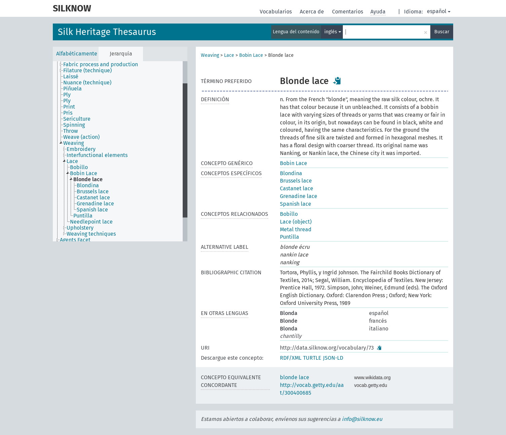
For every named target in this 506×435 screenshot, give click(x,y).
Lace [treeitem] (72, 161)
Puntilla (289, 237)
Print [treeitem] (69, 107)
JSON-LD (333, 358)
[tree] (120, 151)
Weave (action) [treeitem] (81, 137)
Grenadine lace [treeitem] (95, 204)
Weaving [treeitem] (73, 143)
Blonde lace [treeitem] (88, 179)
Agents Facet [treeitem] (75, 240)
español (438, 11)
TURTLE (312, 358)
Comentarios (348, 11)
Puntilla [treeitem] (83, 216)
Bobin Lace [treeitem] (83, 173)
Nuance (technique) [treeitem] (87, 83)
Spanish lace (295, 204)
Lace (229, 55)
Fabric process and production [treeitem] (100, 65)
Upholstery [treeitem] (80, 228)
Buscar (441, 32)
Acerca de (312, 11)
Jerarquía (121, 53)
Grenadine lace (298, 196)
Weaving (210, 55)
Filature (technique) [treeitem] (87, 71)
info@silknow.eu (362, 419)
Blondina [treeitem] (88, 186)
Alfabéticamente (76, 53)
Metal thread (296, 229)
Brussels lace (296, 180)
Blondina (291, 173)
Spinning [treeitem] (74, 125)
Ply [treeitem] (67, 95)
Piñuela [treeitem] (72, 89)
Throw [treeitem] (70, 131)
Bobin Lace (251, 55)
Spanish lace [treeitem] (92, 210)
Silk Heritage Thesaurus (107, 32)
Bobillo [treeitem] (79, 167)
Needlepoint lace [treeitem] (91, 222)
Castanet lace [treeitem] (93, 198)
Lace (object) (296, 222)
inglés (332, 32)
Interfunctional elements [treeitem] (97, 155)
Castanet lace (296, 188)
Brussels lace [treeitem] (93, 192)
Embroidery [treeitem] (81, 149)
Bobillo (289, 214)
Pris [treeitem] (67, 113)
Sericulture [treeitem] (77, 119)
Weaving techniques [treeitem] (91, 234)
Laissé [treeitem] (70, 77)
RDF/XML (290, 358)
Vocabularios (276, 11)
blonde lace (294, 377)
